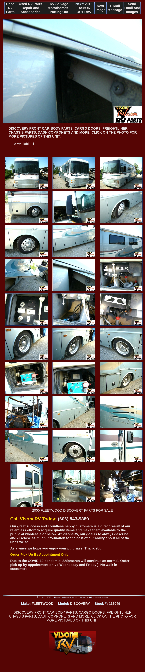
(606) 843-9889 (73, 518)
